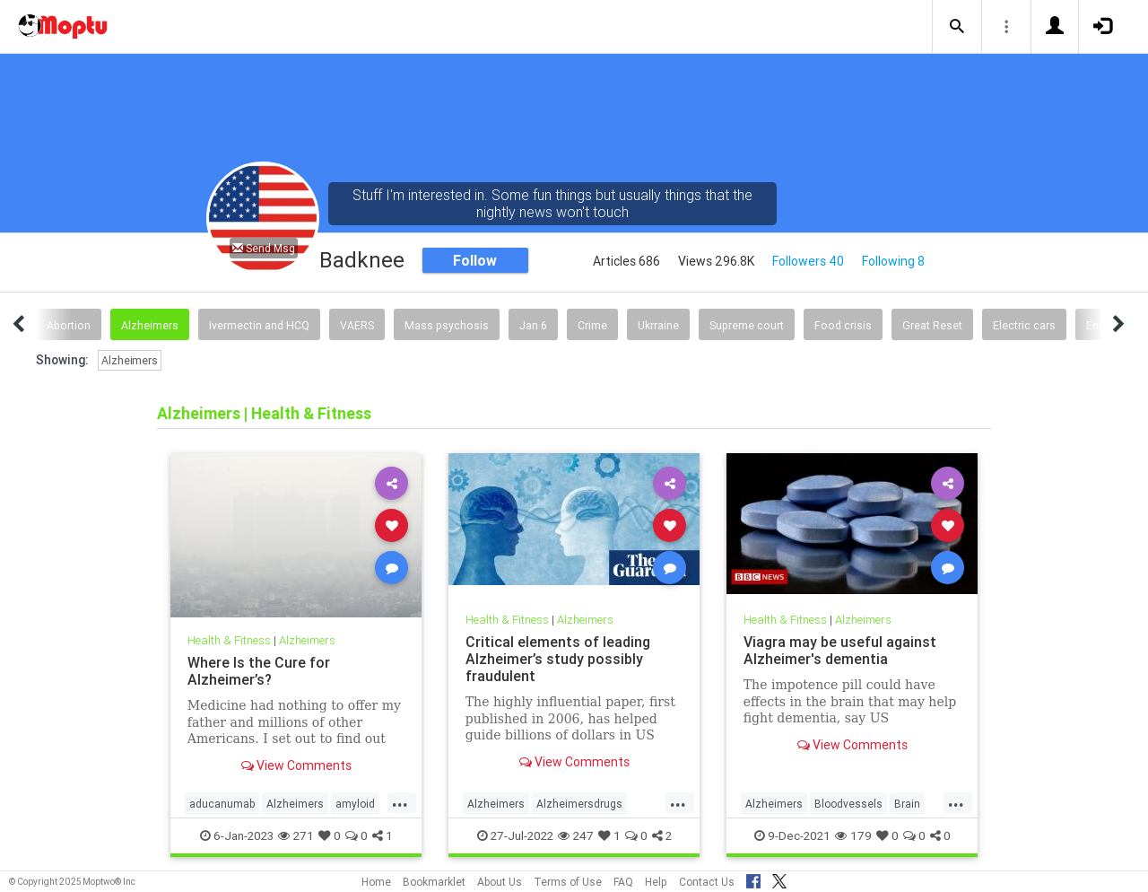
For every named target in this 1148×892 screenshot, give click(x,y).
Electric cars (1024, 325)
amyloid (355, 803)
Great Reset (932, 325)
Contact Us (707, 881)
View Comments (296, 765)
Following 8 (893, 261)
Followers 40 (808, 261)
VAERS (357, 325)
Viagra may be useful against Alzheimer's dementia (840, 650)
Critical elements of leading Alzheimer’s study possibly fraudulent (557, 659)
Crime (592, 325)
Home (376, 881)
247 (576, 835)
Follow (475, 260)
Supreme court (746, 325)
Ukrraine (658, 325)
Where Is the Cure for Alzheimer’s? (258, 670)
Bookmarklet (434, 881)
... (400, 802)
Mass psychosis (446, 325)
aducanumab (222, 803)
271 (296, 835)
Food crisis (843, 325)
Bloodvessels (848, 803)
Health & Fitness (229, 640)
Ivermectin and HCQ (259, 325)
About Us (499, 881)
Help (656, 881)
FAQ (623, 881)
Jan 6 (533, 325)
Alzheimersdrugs (579, 803)
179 (853, 835)
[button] (957, 26)
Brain (907, 803)
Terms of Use (568, 881)
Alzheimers (149, 325)
